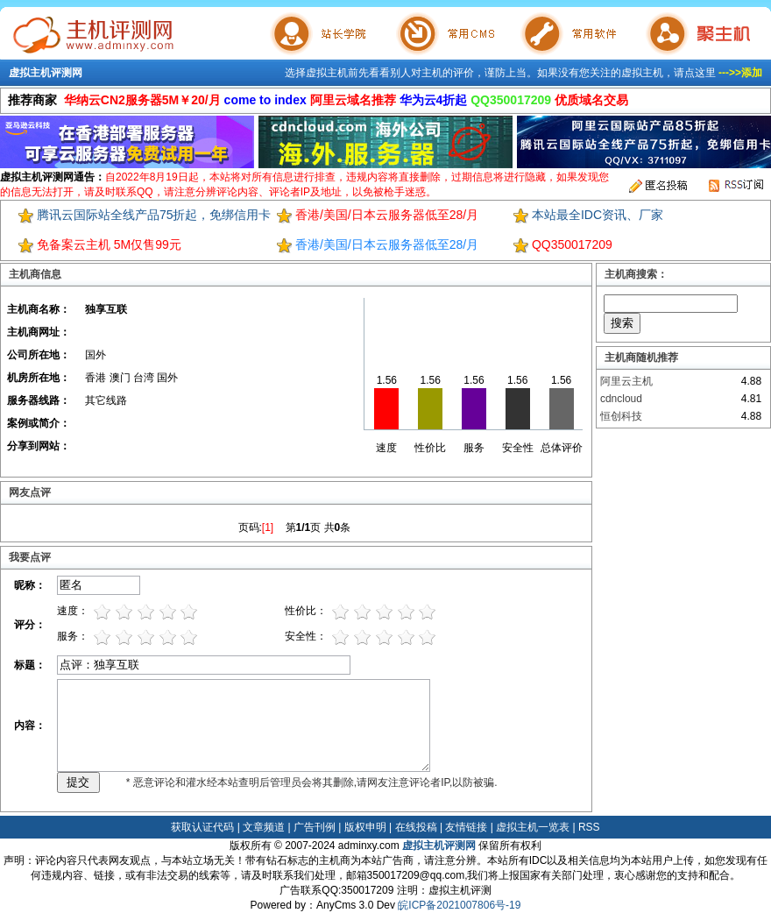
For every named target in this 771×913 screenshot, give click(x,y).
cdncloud (621, 399)
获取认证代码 (202, 827)
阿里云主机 (626, 381)
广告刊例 (315, 827)
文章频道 (264, 827)
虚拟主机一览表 (532, 827)
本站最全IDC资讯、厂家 (597, 215)
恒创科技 (621, 416)
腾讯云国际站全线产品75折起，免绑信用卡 (154, 215)
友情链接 (466, 827)
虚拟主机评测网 (45, 73)
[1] (267, 527)
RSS (589, 827)
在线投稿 (416, 827)
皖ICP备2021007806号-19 (459, 905)
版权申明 (365, 827)
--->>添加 (740, 73)
